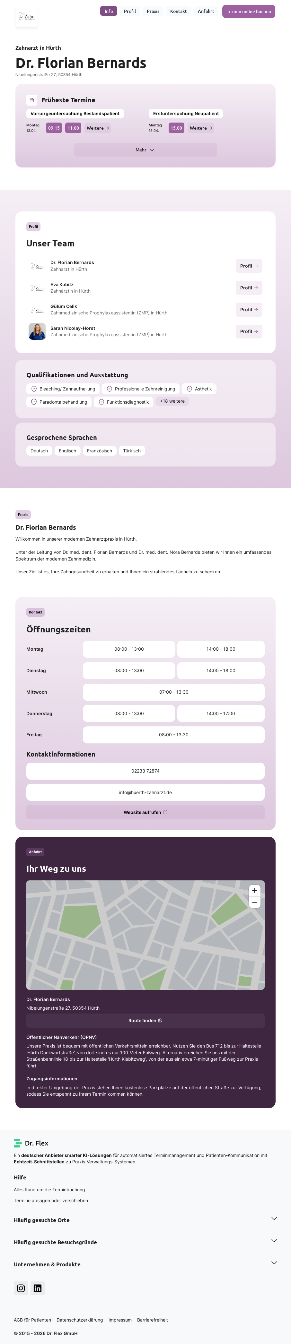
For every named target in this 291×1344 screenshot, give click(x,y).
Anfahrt (206, 11)
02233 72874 (145, 771)
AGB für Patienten (32, 1320)
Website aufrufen (145, 812)
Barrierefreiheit (152, 1320)
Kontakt (179, 11)
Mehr (141, 150)
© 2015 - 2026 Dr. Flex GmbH (45, 1333)
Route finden (145, 1020)
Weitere (98, 128)
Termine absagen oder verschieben (51, 1200)
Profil (130, 11)
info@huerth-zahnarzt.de (145, 792)
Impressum (120, 1320)
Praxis (153, 11)
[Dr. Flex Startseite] (31, 1143)
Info (109, 11)
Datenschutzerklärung (80, 1320)
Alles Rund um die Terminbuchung (49, 1189)
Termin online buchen (249, 11)
